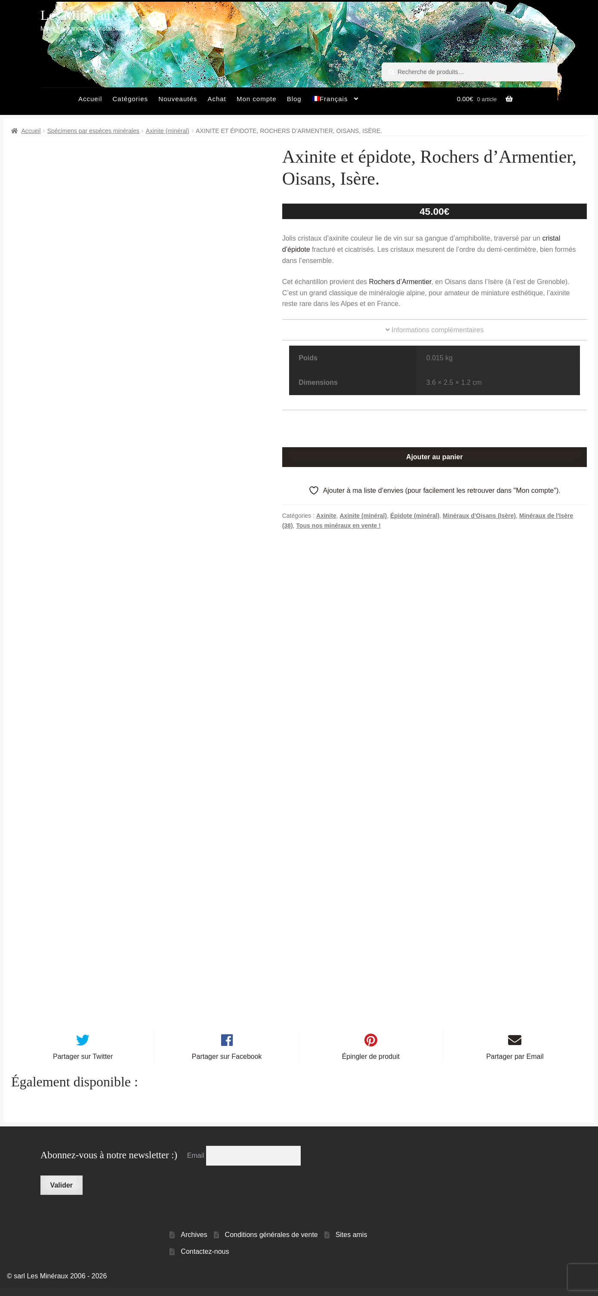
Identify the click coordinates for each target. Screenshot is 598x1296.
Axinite (326, 515)
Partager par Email (514, 1064)
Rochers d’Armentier (400, 281)
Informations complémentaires (434, 330)
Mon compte (257, 98)
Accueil (90, 98)
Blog (294, 98)
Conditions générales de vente (271, 1242)
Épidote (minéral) (414, 515)
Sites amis (351, 1242)
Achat (216, 98)
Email (196, 1163)
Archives (194, 1242)
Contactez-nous (205, 1259)
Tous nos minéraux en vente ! (338, 525)
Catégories (130, 98)
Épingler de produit (371, 1064)
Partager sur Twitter (83, 1064)
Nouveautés (177, 98)
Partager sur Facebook (227, 1064)
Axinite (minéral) (167, 130)
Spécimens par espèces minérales (93, 130)
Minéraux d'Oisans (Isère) (479, 515)
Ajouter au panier (434, 457)
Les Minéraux (78, 15)
